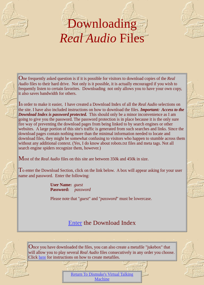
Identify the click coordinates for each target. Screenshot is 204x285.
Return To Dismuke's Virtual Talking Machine (102, 276)
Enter (75, 222)
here (42, 257)
